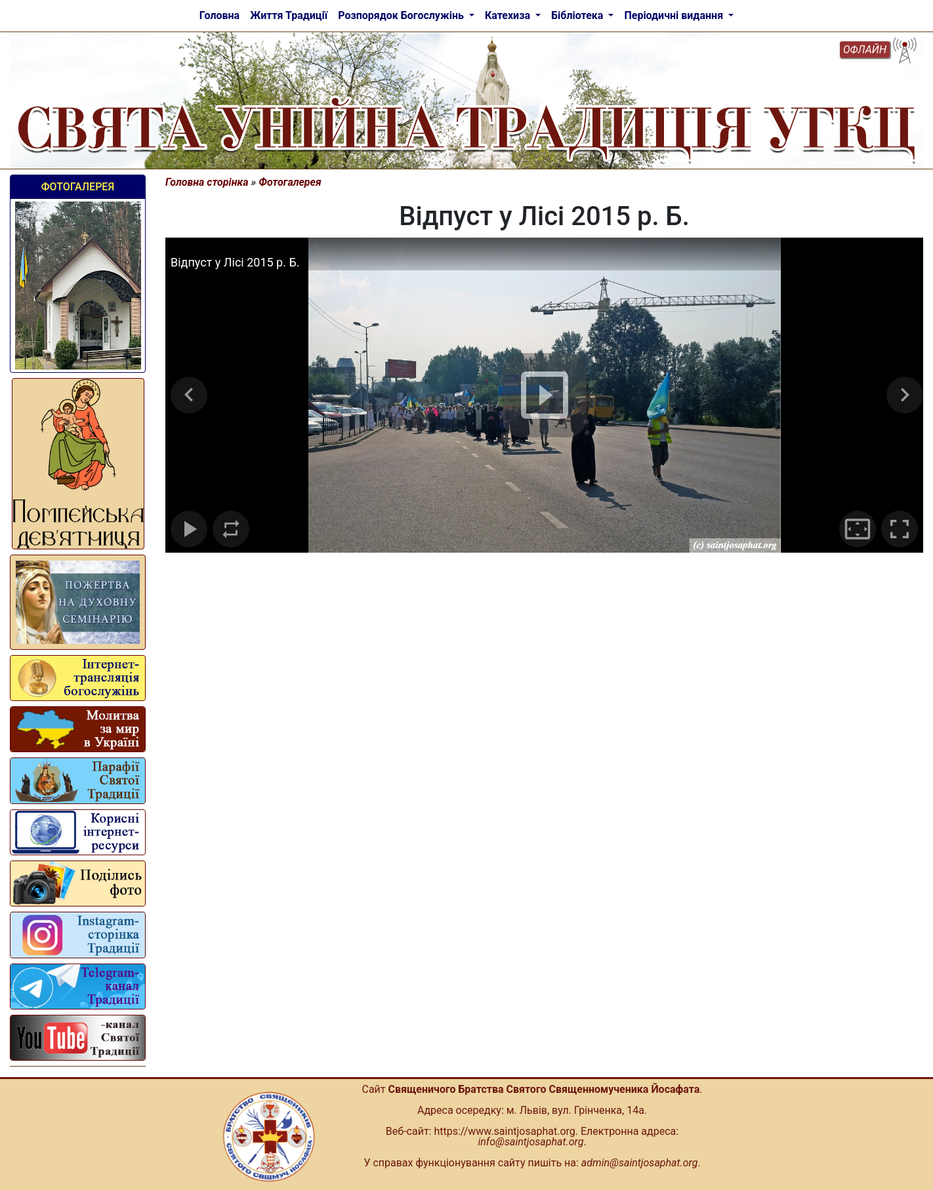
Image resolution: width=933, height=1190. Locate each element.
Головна (219, 15)
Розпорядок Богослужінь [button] (402, 15)
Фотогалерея (77, 187)
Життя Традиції (288, 15)
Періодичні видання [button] (675, 15)
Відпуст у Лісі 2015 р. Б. (235, 262)
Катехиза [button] (509, 15)
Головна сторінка (207, 182)
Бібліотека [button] (578, 15)
